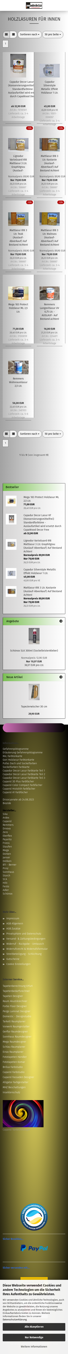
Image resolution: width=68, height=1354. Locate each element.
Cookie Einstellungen (18, 964)
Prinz (5, 868)
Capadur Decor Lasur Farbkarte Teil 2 (24, 774)
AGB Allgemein (14, 923)
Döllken (7, 861)
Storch (6, 875)
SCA (5, 879)
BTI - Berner (9, 864)
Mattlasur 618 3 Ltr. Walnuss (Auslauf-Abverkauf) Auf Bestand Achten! (49, 237)
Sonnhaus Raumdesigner (17, 1036)
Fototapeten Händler (15, 1056)
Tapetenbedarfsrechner (16, 991)
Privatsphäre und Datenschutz (23, 933)
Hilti (5, 882)
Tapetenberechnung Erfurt (18, 986)
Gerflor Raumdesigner (15, 1031)
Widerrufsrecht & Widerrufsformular (27, 948)
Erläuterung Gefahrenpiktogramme (23, 752)
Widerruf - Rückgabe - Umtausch (25, 943)
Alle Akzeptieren (34, 1326)
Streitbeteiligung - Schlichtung (24, 954)
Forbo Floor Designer (15, 1006)
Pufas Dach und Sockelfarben (20, 763)
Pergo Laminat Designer (16, 1011)
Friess (6, 843)
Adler (6, 890)
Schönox (7, 893)
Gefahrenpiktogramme (16, 748)
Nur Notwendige (34, 1337)
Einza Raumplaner (13, 1051)
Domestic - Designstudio (17, 1016)
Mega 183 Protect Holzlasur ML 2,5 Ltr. (18, 308)
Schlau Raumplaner (14, 1046)
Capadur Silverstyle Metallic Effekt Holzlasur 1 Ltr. (49, 87)
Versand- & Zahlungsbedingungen (25, 938)
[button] (6, 34)
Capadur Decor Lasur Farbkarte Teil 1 (24, 770)
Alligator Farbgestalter (15, 1082)
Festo (6, 886)
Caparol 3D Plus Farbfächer (18, 781)
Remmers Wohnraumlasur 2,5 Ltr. (18, 382)
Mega (6, 850)
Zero (5, 832)
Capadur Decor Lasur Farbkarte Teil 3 (24, 777)
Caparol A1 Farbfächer (15, 792)
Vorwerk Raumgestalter (16, 1026)
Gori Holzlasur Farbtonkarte (18, 759)
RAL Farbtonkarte (12, 756)
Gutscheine (12, 959)
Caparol (7, 821)
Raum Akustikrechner (15, 1001)
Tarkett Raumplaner (14, 1021)
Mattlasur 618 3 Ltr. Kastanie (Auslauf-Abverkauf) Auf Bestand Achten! (49, 163)
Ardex (6, 817)
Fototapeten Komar (14, 1062)
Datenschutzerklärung (15, 1319)
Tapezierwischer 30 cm (34, 706)
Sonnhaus (8, 872)
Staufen (7, 846)
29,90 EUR (34, 713)
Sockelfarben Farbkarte (16, 767)
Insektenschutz (11, 1092)
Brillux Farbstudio (13, 1067)
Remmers (8, 824)
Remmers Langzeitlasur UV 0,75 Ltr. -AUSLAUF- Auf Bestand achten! (49, 311)
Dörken (7, 853)
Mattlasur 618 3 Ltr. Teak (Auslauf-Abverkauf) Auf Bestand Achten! (18, 237)
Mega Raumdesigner (14, 1041)
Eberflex (7, 835)
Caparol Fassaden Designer (18, 1077)
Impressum (12, 918)
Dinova (7, 828)
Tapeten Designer (13, 996)
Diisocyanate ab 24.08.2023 (18, 799)
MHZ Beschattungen (14, 1087)
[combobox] (30, 34)
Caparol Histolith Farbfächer (19, 788)
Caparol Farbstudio (13, 1072)
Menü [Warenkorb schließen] (5, 5)
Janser (6, 857)
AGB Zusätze (13, 928)
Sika (5, 814)
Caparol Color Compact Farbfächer (22, 785)
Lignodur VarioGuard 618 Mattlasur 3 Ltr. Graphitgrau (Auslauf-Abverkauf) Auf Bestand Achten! (18, 163)
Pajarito (7, 839)
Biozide (7, 803)
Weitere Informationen (34, 1346)
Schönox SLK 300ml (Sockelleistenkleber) (34, 650)
